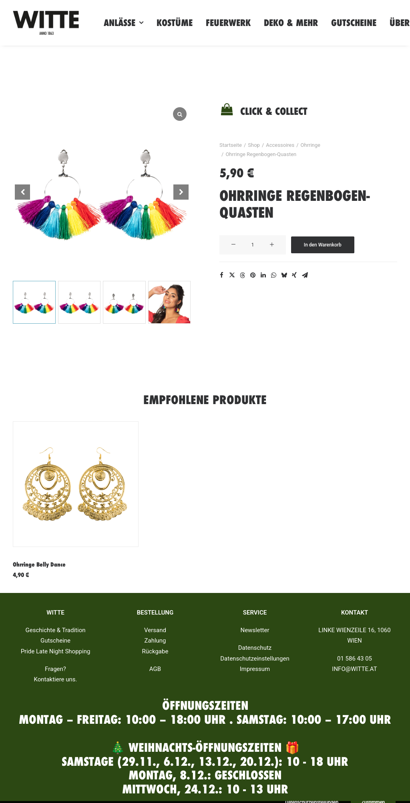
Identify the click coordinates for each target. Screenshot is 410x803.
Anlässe (123, 22)
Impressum (255, 669)
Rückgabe (155, 651)
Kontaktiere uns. (55, 679)
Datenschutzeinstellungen (254, 658)
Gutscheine (353, 22)
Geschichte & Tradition (56, 630)
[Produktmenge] (252, 244)
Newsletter (254, 630)
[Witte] (46, 23)
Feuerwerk (228, 22)
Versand (155, 630)
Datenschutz (255, 647)
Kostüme (175, 22)
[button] (181, 192)
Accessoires (280, 145)
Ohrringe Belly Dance (39, 564)
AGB (155, 669)
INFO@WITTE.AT (354, 669)
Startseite (230, 145)
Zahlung (155, 640)
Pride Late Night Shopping (55, 651)
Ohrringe (310, 145)
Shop (254, 145)
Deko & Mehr (291, 22)
